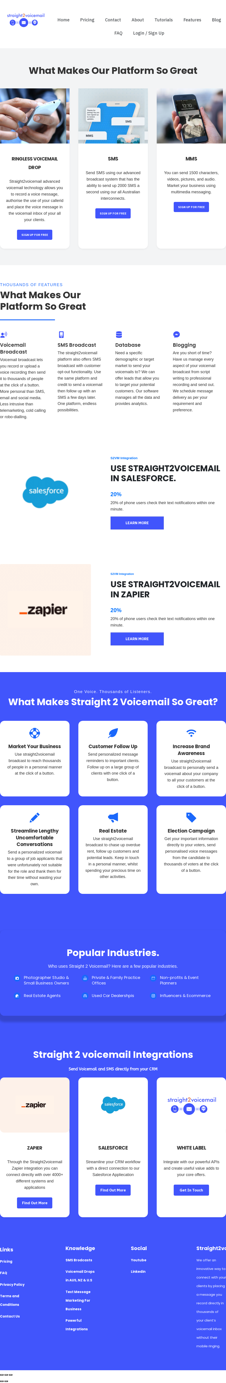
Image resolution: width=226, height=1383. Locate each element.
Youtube (138, 1260)
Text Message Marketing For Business (78, 1300)
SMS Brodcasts (79, 1260)
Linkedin (138, 1271)
